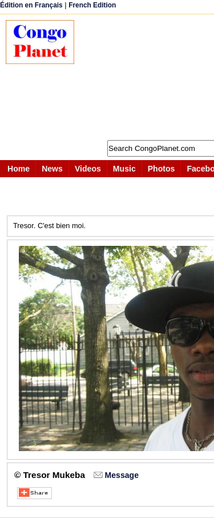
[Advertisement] (150, 77)
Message (122, 475)
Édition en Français (31, 5)
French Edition (92, 5)
